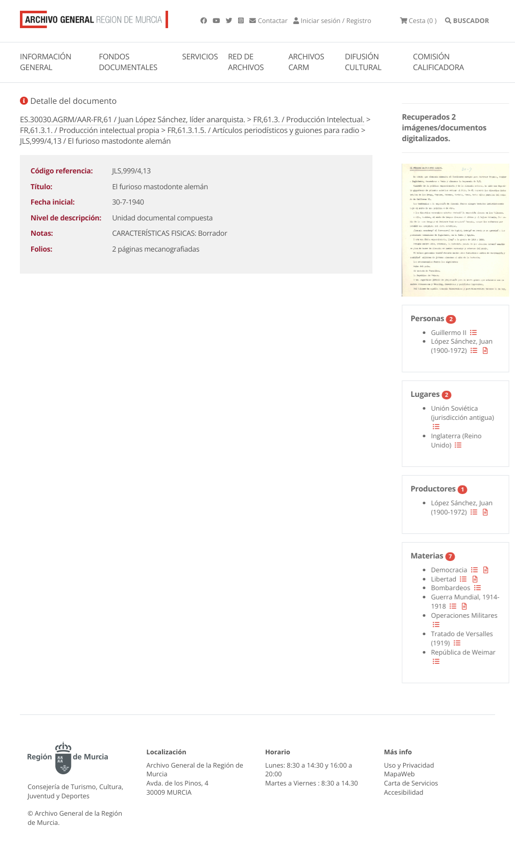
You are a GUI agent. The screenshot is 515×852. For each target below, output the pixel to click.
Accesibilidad (404, 792)
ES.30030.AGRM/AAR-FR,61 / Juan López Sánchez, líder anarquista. (132, 120)
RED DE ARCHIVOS (246, 62)
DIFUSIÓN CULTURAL (363, 62)
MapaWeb (399, 773)
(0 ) (418, 20)
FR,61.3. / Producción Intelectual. (308, 120)
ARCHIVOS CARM (306, 62)
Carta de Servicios (411, 783)
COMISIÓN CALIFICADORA (438, 62)
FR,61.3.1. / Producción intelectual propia (89, 130)
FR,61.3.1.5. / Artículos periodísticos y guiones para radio (263, 130)
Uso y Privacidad (409, 765)
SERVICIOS (200, 57)
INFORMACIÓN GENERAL (45, 62)
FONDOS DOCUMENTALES (128, 62)
